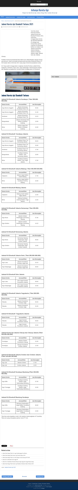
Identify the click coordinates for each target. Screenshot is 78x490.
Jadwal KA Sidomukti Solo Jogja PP (10, 459)
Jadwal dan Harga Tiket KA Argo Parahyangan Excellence (14, 453)
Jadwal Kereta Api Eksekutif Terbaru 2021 (17, 24)
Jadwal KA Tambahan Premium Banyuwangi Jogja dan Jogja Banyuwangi (18, 461)
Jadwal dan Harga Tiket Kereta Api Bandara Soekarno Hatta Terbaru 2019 (18, 463)
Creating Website (37, 486)
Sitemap (48, 483)
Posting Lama (40, 476)
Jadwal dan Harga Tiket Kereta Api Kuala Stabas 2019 (13, 455)
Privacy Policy (40, 17)
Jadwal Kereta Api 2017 (9, 20)
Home (2, 16)
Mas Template (49, 486)
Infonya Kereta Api (40, 10)
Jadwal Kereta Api (10, 17)
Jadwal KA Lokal (21, 17)
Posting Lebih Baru (7, 476)
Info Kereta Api (31, 17)
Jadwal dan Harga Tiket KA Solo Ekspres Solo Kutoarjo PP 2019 (16, 457)
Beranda (39, 1)
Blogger (43, 488)
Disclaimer (44, 483)
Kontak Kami (35, 483)
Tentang (39, 483)
